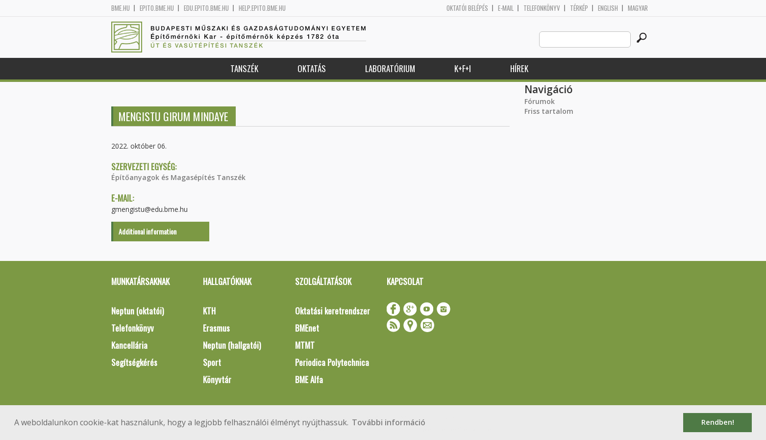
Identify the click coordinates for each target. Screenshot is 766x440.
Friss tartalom (548, 111)
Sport (212, 362)
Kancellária (129, 345)
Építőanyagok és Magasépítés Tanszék (178, 177)
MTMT (305, 345)
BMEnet (307, 328)
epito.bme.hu (157, 8)
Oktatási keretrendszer (332, 311)
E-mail (506, 8)
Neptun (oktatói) (137, 311)
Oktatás (311, 68)
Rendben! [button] (717, 422)
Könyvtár (217, 379)
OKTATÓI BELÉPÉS (467, 8)
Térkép (579, 8)
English (608, 8)
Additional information (147, 231)
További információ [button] (388, 422)
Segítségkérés (134, 362)
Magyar (638, 8)
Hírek (519, 68)
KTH (209, 311)
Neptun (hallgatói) (232, 345)
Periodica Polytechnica (332, 362)
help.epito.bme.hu (262, 8)
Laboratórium (390, 68)
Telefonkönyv (541, 8)
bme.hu (120, 8)
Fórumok (539, 101)
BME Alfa (309, 379)
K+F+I (462, 68)
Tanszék (244, 68)
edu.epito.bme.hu (206, 8)
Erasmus (216, 328)
